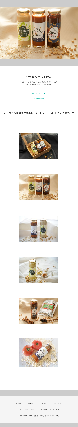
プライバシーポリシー (25, 409)
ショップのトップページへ (39, 93)
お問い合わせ (39, 98)
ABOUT (31, 403)
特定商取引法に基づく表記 (51, 409)
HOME (18, 403)
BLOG (44, 403)
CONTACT (57, 403)
